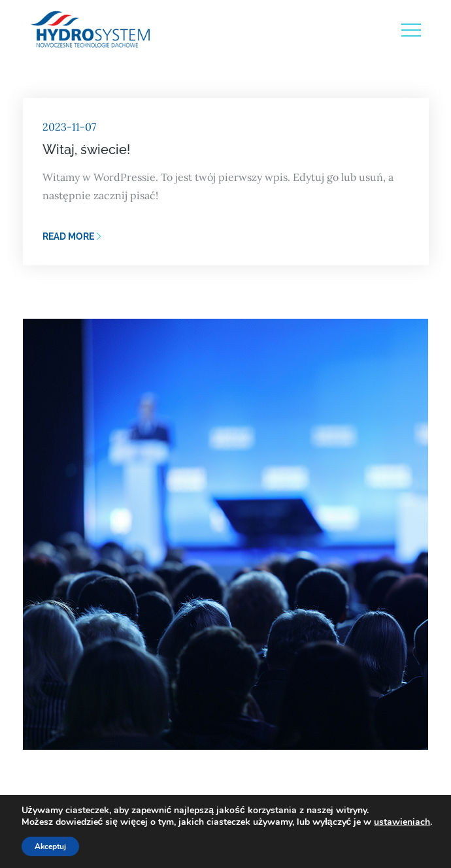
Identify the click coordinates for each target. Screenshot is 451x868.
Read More (72, 236)
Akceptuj (50, 846)
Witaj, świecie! (86, 149)
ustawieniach (402, 822)
